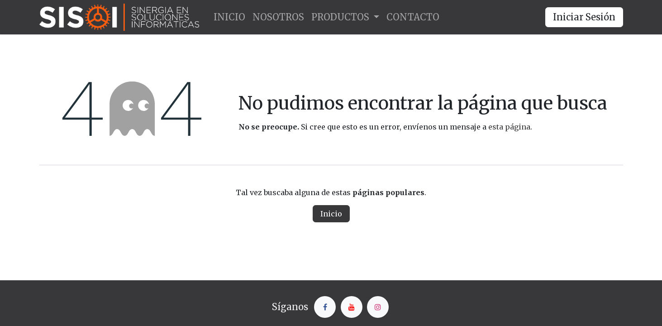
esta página (509, 126)
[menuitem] (229, 17)
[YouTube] (351, 307)
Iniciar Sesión (584, 17)
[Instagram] (378, 307)
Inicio (331, 213)
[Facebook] (325, 307)
